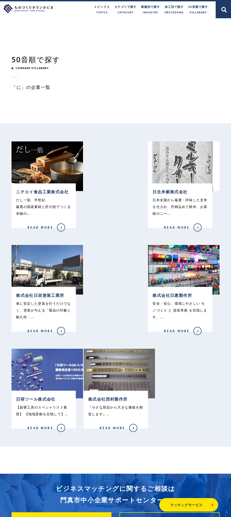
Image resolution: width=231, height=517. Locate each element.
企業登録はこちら (169, 435)
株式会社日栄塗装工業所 (167, 230)
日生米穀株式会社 (92, 230)
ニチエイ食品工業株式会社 (26, 239)
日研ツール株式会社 (93, 344)
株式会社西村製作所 (165, 337)
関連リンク (187, 489)
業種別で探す (150, 10)
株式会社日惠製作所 (22, 344)
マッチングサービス (174, 505)
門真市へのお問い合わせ (111, 489)
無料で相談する (61, 435)
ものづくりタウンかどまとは (58, 489)
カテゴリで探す (126, 10)
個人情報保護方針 (154, 489)
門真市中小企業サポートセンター (115, 471)
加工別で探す (174, 10)
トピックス (102, 10)
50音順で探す (198, 10)
